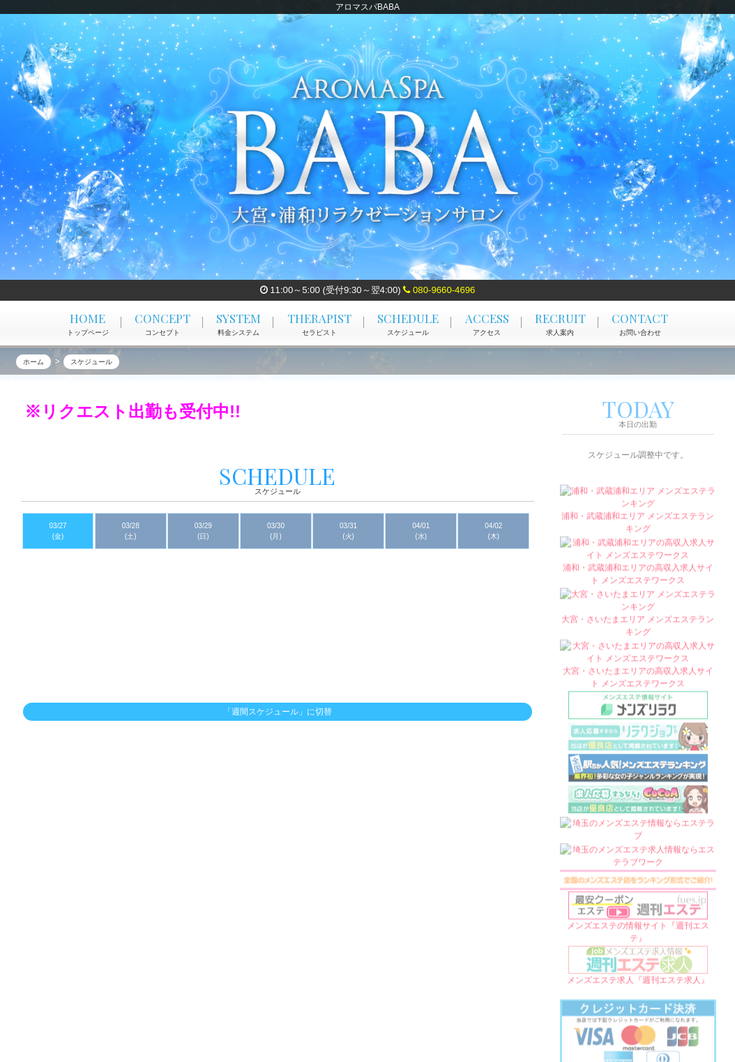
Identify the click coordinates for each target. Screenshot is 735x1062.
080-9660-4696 (439, 290)
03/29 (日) (203, 531)
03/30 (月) (276, 531)
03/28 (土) (130, 531)
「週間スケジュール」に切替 (277, 712)
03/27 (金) (58, 531)
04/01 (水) (421, 531)
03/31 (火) (348, 531)
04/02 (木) (493, 531)
